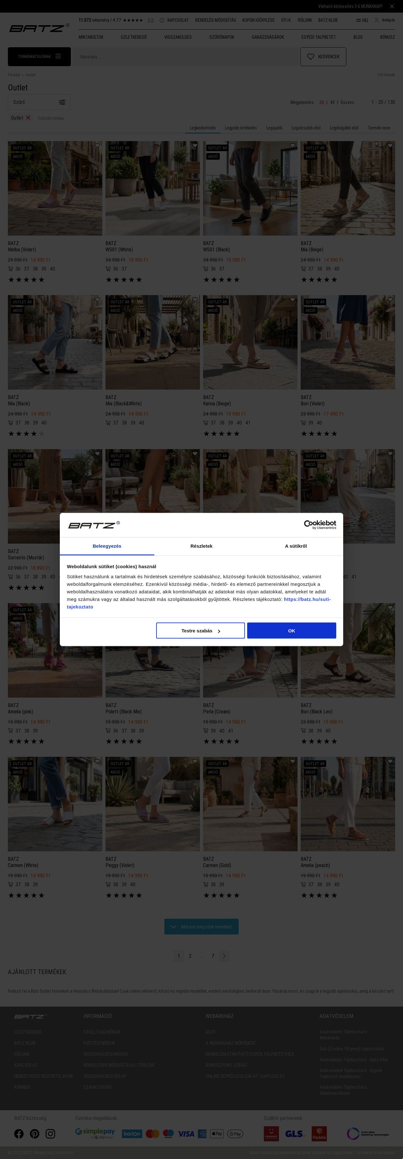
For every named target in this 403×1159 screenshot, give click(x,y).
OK (291, 630)
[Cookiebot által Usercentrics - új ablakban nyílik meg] (308, 525)
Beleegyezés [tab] (107, 545)
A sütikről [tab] (296, 545)
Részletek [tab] (201, 545)
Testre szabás (200, 630)
